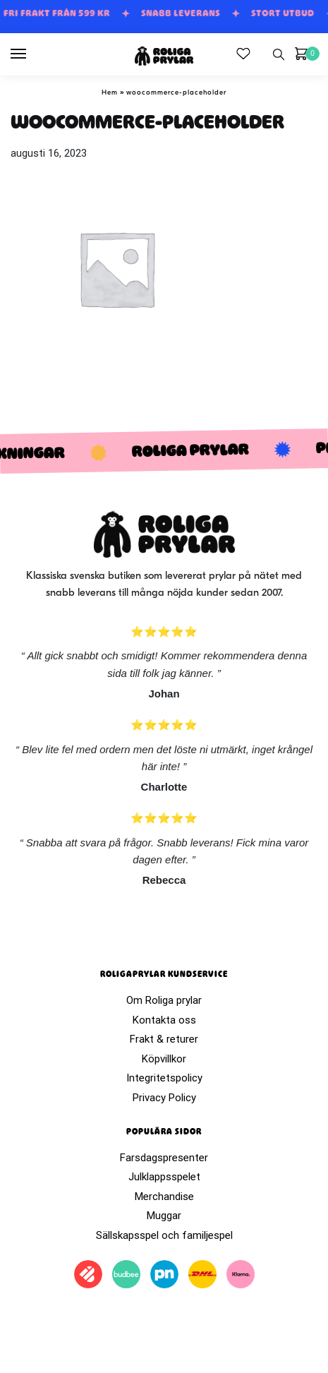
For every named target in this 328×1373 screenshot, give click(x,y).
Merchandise (164, 1196)
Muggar (164, 1215)
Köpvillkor (164, 1059)
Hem (110, 93)
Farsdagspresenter (164, 1157)
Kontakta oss (164, 1020)
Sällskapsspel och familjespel (164, 1235)
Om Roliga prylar (164, 1000)
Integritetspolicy (164, 1078)
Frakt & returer (164, 1039)
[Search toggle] (279, 54)
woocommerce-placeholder (176, 93)
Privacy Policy (164, 1097)
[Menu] (32, 54)
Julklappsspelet (164, 1176)
